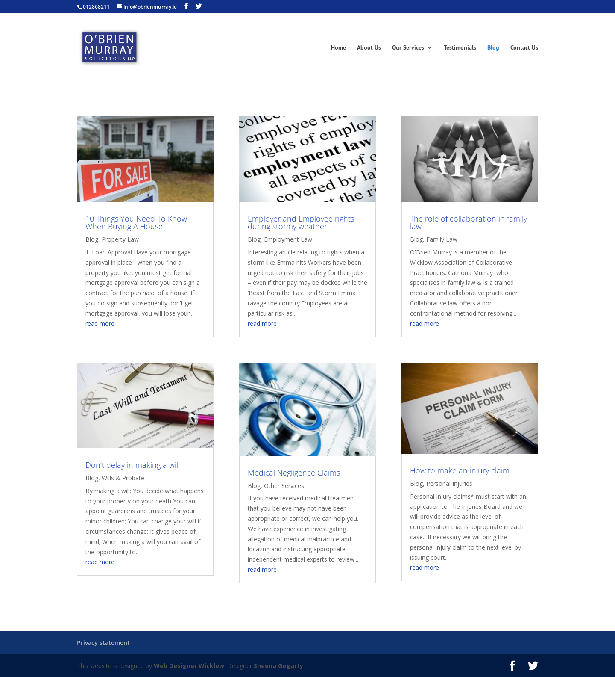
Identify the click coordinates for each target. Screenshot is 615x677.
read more (99, 323)
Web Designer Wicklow (189, 666)
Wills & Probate (123, 478)
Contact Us (524, 47)
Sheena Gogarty (278, 666)
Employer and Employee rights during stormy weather (301, 222)
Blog (493, 47)
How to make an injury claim (460, 470)
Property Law (120, 239)
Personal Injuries (449, 483)
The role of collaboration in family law (468, 222)
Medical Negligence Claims (294, 472)
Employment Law (288, 239)
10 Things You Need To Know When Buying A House (136, 222)
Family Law (441, 239)
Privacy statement (103, 643)
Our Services (408, 47)
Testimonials (460, 47)
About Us (369, 47)
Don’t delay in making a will (132, 465)
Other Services (284, 486)
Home (338, 47)
